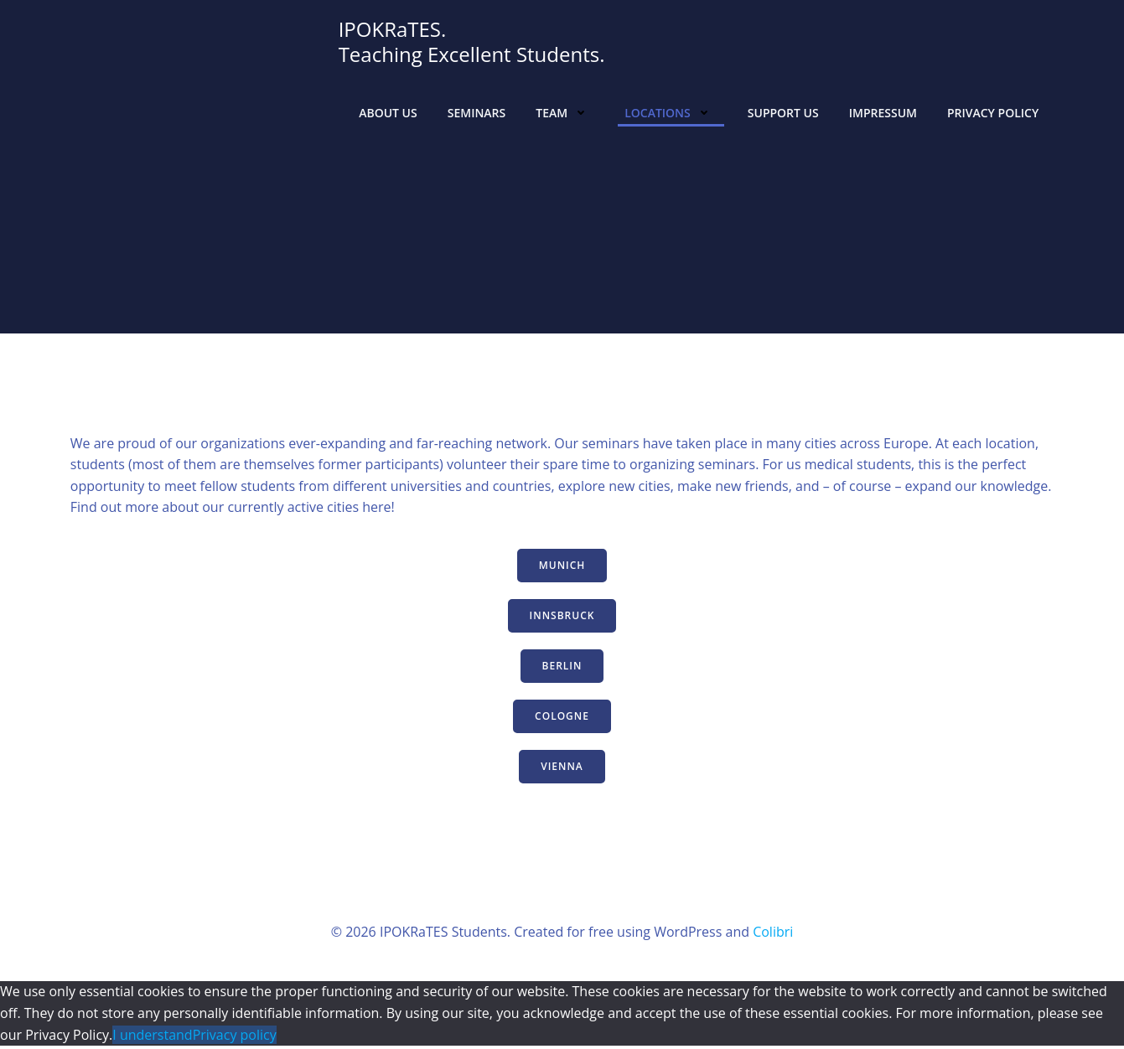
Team (565, 113)
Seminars (476, 113)
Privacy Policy (992, 113)
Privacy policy (235, 1037)
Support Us (782, 113)
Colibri (773, 934)
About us (387, 113)
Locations (670, 113)
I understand (152, 1037)
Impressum (882, 113)
